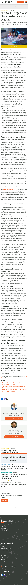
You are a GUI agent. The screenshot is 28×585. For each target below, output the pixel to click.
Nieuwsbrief (3, 559)
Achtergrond (4, 530)
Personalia (3, 528)
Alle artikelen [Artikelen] (4, 532)
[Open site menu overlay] (26, 2)
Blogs (2, 526)
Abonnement (4, 553)
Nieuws (2, 524)
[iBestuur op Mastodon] (4, 575)
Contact (3, 546)
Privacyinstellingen (5, 561)
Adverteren (3, 555)
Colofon (2, 557)
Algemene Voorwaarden (6, 550)
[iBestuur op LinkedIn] (2, 575)
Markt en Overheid (5, 10)
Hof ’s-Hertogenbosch (8, 189)
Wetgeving (24, 50)
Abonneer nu (20, 2)
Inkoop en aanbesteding (16, 50)
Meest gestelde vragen (6, 548)
